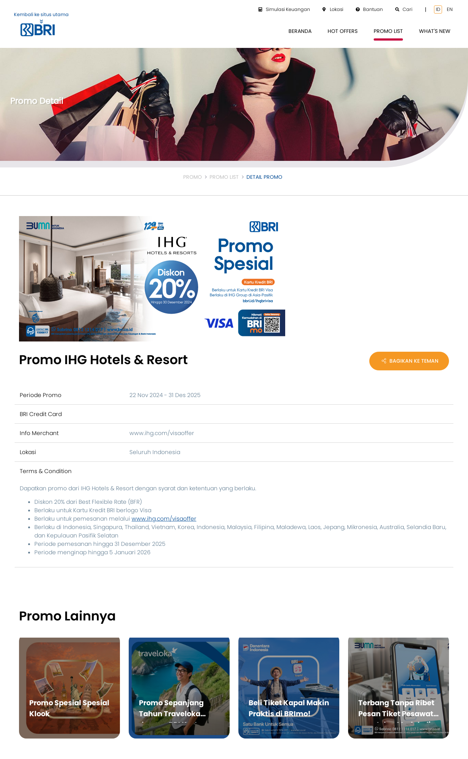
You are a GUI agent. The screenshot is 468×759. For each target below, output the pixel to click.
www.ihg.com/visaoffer (164, 518)
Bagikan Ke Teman (410, 361)
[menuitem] (300, 31)
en (450, 9)
